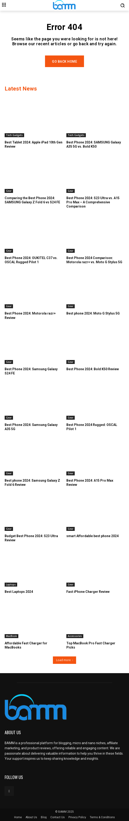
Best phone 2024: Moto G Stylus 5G (93, 313)
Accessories (75, 636)
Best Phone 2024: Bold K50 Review (92, 369)
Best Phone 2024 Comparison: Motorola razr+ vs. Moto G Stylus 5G (94, 260)
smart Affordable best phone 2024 (92, 536)
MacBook (11, 636)
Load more (64, 660)
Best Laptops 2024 (19, 592)
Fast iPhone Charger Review (88, 592)
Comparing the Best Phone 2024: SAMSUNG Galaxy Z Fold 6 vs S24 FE (32, 200)
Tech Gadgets (14, 135)
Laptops (11, 584)
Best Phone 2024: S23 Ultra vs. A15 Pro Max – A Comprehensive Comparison (92, 202)
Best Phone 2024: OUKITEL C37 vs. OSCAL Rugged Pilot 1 (31, 260)
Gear (9, 190)
